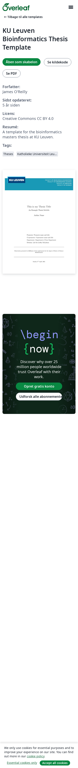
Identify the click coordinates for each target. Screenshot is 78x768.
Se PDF (11, 73)
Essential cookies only (22, 763)
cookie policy (35, 756)
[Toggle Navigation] (71, 7)
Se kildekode (57, 62)
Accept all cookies (55, 763)
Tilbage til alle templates (23, 17)
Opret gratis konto (39, 386)
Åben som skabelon (21, 62)
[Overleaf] (16, 7)
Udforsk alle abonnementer (40, 396)
